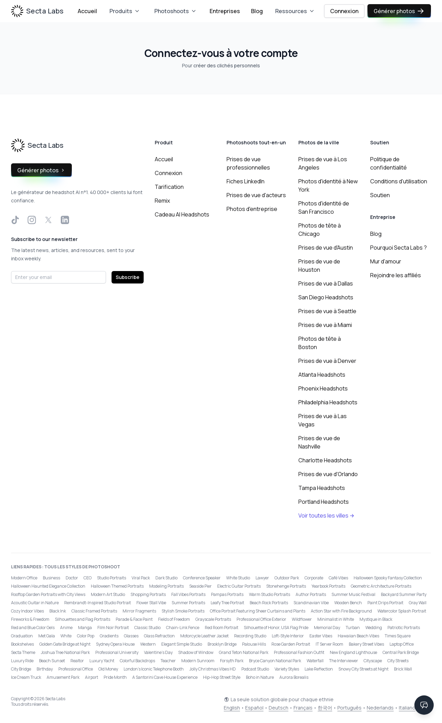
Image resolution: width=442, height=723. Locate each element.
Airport (91, 677)
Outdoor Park (287, 578)
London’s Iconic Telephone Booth (154, 669)
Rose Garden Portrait (290, 644)
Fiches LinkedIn (246, 181)
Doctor (72, 578)
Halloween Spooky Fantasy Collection (388, 578)
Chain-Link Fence (182, 627)
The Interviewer (343, 661)
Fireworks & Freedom (30, 619)
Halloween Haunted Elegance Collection (48, 586)
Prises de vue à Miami (325, 325)
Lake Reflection (319, 669)
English (232, 707)
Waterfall (315, 661)
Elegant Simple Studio (181, 644)
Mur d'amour (385, 261)
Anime (66, 627)
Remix (162, 200)
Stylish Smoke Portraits (183, 611)
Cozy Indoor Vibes (27, 611)
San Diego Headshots (325, 297)
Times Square (398, 636)
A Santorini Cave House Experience (165, 677)
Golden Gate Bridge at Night (64, 644)
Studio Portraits (111, 578)
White (65, 636)
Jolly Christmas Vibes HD (212, 669)
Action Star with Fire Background (341, 611)
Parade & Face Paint (134, 619)
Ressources (295, 11)
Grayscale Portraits (213, 619)
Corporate (314, 578)
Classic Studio (147, 627)
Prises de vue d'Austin (325, 247)
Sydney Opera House (115, 644)
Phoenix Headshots (323, 388)
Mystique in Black (375, 619)
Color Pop (85, 636)
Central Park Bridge (401, 652)
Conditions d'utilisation (398, 181)
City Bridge (21, 669)
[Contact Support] (424, 705)
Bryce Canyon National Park (275, 661)
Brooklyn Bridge (222, 644)
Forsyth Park (231, 661)
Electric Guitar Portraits (239, 586)
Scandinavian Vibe (311, 603)
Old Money (108, 669)
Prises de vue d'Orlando (328, 474)
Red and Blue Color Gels (33, 627)
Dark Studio (166, 578)
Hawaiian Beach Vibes (358, 636)
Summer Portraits (188, 603)
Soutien (380, 195)
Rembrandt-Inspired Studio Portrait (97, 603)
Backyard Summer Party (403, 594)
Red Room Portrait (221, 627)
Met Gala (46, 636)
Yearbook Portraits (328, 586)
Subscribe (128, 277)
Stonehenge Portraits (286, 586)
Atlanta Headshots (321, 374)
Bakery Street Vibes (366, 644)
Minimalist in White (335, 619)
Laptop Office (402, 644)
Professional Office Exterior (261, 619)
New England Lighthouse (353, 652)
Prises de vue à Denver (327, 361)
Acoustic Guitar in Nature (35, 603)
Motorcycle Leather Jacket (204, 636)
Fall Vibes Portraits (188, 594)
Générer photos (399, 11)
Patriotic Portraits (403, 627)
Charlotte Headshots (325, 460)
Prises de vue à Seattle (327, 311)
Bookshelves (22, 644)
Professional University (116, 652)
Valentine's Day (158, 652)
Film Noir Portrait (113, 627)
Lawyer (262, 578)
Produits (125, 11)
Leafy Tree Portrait (227, 603)
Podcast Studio (255, 669)
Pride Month (115, 677)
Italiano (407, 707)
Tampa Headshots (321, 488)
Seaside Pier (200, 586)
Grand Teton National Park (243, 652)
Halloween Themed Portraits (117, 586)
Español (254, 707)
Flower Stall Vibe (151, 603)
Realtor (77, 661)
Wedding (373, 627)
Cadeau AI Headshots (182, 214)
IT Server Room (329, 644)
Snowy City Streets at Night (363, 669)
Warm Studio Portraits (269, 594)
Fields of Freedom (174, 619)
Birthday (45, 669)
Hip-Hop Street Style (221, 677)
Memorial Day (327, 627)
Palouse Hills (254, 644)
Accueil (87, 11)
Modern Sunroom (197, 661)
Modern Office (24, 578)
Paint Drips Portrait (385, 603)
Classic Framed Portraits (94, 611)
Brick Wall (403, 669)
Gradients (109, 636)
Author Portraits (311, 594)
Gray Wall (417, 603)
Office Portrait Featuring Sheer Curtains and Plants (257, 611)
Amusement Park (63, 677)
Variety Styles (287, 669)
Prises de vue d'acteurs (256, 195)
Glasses (131, 636)
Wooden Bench (348, 603)
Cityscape (373, 661)
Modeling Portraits (166, 586)
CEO (88, 578)
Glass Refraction (159, 636)
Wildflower (302, 619)
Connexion (344, 11)
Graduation (22, 636)
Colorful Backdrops (137, 661)
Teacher (168, 661)
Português (349, 707)
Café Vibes (338, 578)
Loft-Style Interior (288, 636)
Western (148, 644)
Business (51, 578)
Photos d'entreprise (252, 209)
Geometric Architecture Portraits (381, 586)
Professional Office (75, 669)
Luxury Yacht (101, 661)
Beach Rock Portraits (269, 603)
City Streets (398, 661)
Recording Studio (250, 636)
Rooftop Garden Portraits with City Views (48, 594)
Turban (353, 627)
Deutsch (278, 707)
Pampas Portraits (227, 594)
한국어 (325, 707)
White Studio (238, 578)
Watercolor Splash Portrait (401, 611)
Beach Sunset (52, 661)
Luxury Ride (22, 661)
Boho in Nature (260, 677)
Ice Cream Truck (26, 677)
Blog (257, 11)
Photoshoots (175, 11)
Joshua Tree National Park (65, 652)
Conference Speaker (202, 578)
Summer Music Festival (353, 594)
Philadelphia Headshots (327, 402)
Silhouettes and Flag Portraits (82, 619)
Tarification (169, 187)
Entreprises (225, 11)
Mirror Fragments (139, 611)
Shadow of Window (195, 652)
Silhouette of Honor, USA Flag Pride (276, 627)
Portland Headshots (323, 501)
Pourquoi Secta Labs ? (398, 247)
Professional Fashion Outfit (299, 652)
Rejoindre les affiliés (395, 275)
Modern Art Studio (108, 594)
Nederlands (380, 707)
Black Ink (57, 611)
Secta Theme (23, 652)
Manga (85, 627)
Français (303, 707)
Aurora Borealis (293, 677)
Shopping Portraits (148, 594)
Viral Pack (141, 578)
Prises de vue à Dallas (325, 283)
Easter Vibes (320, 636)
